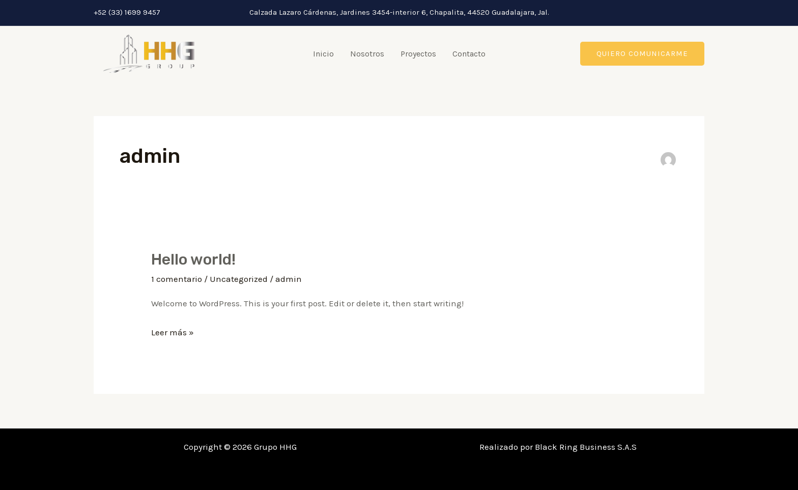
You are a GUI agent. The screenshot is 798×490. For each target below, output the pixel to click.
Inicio (323, 54)
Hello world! (193, 259)
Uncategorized (239, 279)
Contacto (469, 54)
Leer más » (172, 331)
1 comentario (176, 279)
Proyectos (418, 54)
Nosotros (367, 54)
